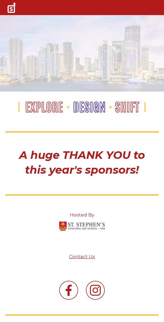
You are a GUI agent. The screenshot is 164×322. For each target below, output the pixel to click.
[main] (82, 162)
